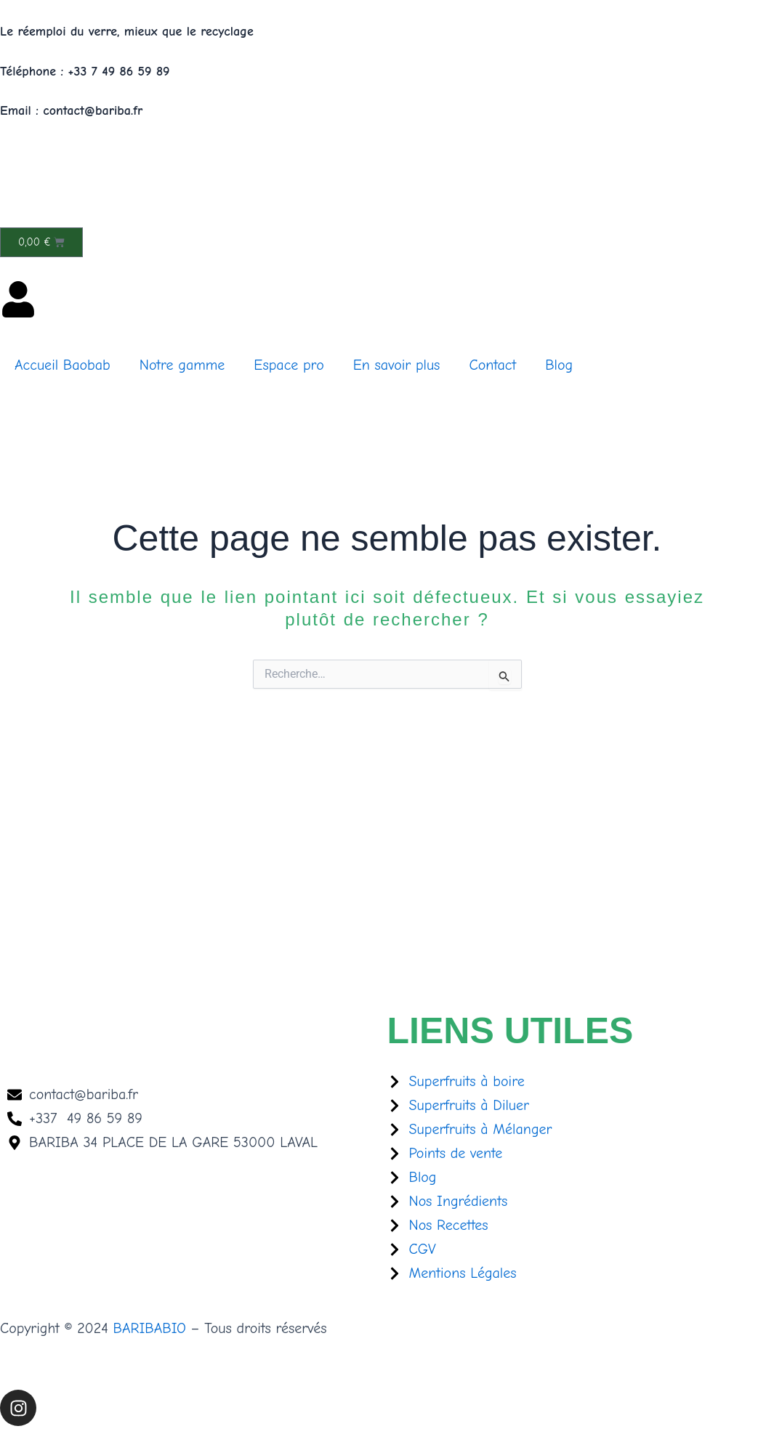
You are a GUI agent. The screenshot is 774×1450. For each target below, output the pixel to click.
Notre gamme (182, 365)
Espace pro (288, 365)
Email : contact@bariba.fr (71, 110)
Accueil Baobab (62, 365)
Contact (492, 365)
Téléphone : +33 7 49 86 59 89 (85, 71)
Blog (559, 365)
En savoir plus (396, 365)
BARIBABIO (149, 1328)
